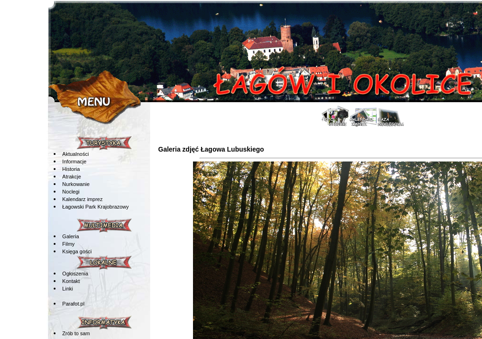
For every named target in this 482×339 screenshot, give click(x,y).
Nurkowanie (75, 184)
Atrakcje (71, 176)
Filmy (68, 244)
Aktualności (75, 154)
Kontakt (71, 281)
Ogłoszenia (75, 273)
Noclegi (71, 191)
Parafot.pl (73, 304)
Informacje (74, 161)
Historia (71, 169)
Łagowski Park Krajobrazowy (95, 207)
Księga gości (76, 251)
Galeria (70, 236)
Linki (67, 288)
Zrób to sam (76, 333)
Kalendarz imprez (82, 199)
